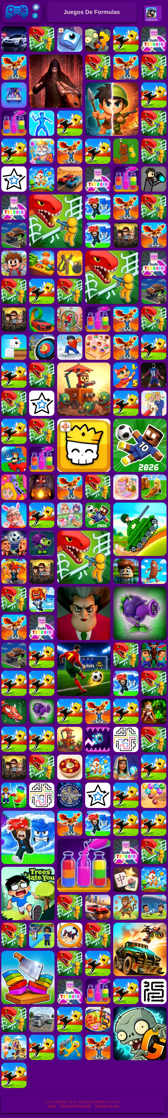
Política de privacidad (75, 1106)
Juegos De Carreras (153, 20)
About (51, 1106)
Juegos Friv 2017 (17, 21)
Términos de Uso (107, 1106)
